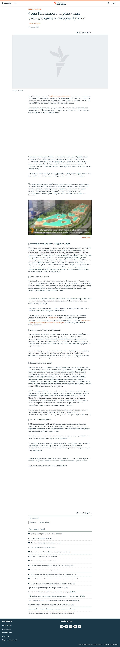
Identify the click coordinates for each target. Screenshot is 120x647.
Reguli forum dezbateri (9, 640)
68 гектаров (53, 318)
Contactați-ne (6, 629)
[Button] (80, 32)
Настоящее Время (34, 23)
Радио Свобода (34, 9)
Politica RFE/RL (7, 625)
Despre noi (5, 636)
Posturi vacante (7, 633)
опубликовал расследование (60, 96)
